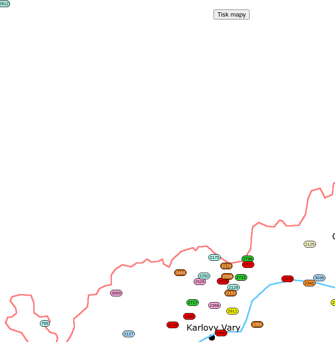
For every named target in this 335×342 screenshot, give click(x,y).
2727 (248, 264)
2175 (214, 257)
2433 (189, 316)
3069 (116, 293)
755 (44, 323)
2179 (226, 266)
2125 (310, 244)
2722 (241, 277)
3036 (319, 278)
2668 (227, 276)
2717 (192, 302)
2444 (180, 272)
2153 (230, 293)
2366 (214, 305)
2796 (247, 258)
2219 (172, 325)
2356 (257, 324)
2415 (223, 281)
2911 (232, 311)
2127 (128, 334)
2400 (221, 333)
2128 (233, 287)
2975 (287, 278)
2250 (204, 276)
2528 (200, 281)
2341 (309, 283)
